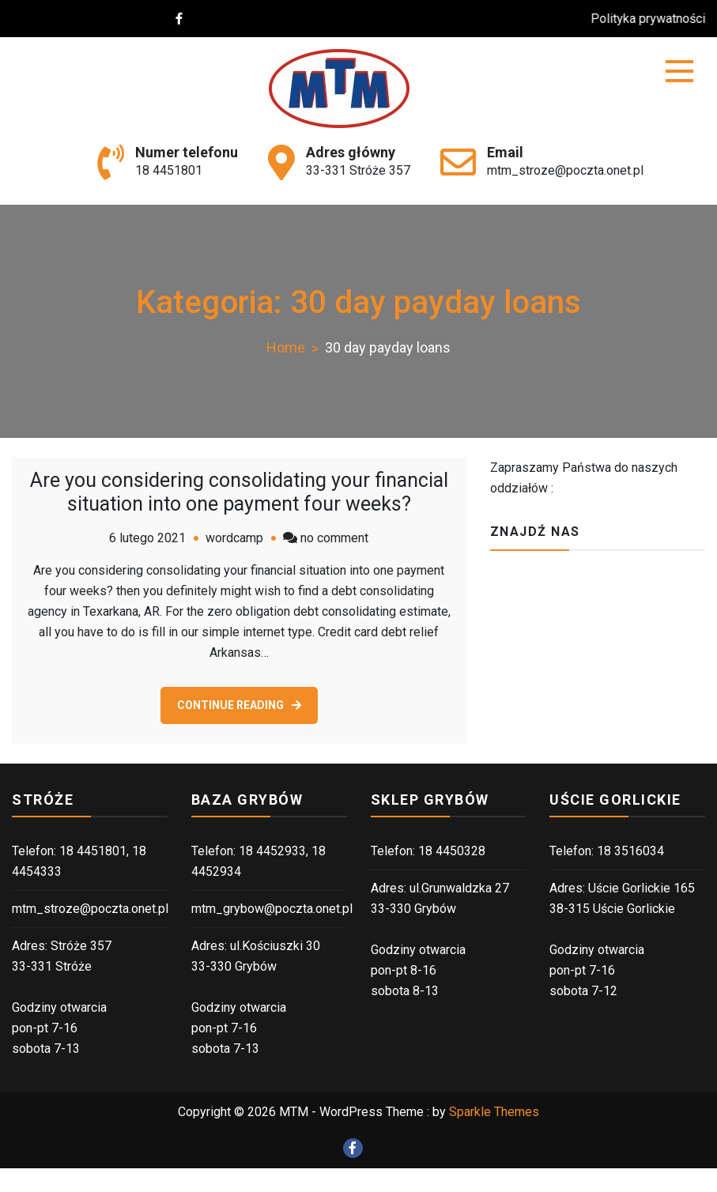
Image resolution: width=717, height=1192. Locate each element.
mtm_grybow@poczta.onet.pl (272, 908)
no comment (334, 537)
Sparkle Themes (494, 1111)
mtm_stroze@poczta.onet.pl (565, 170)
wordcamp (234, 537)
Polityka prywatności (656, 18)
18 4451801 (168, 170)
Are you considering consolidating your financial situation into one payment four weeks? (239, 492)
